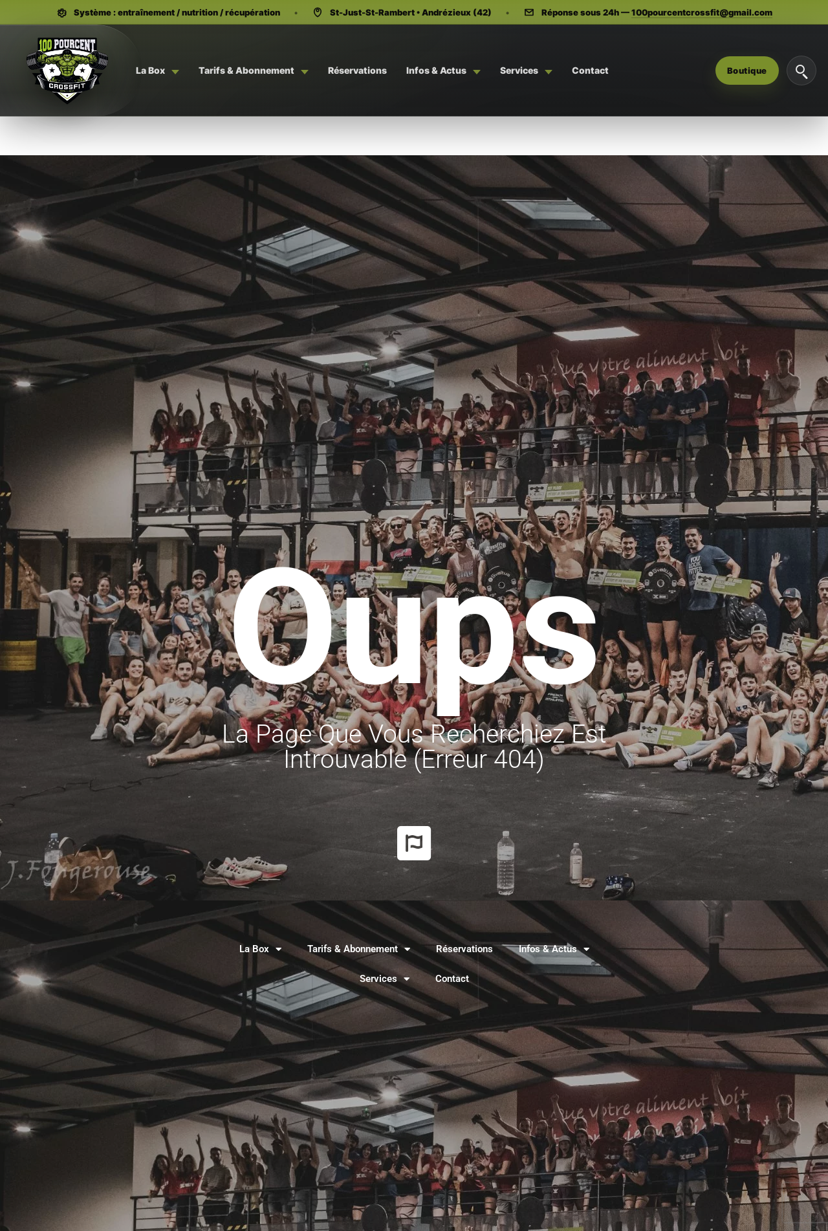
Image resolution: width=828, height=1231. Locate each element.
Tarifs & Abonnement (358, 949)
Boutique (747, 70)
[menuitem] (157, 70)
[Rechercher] (801, 70)
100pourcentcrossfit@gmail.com (701, 12)
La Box (260, 949)
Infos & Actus (554, 949)
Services (384, 979)
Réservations (464, 949)
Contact (452, 979)
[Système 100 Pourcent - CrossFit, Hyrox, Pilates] (67, 70)
